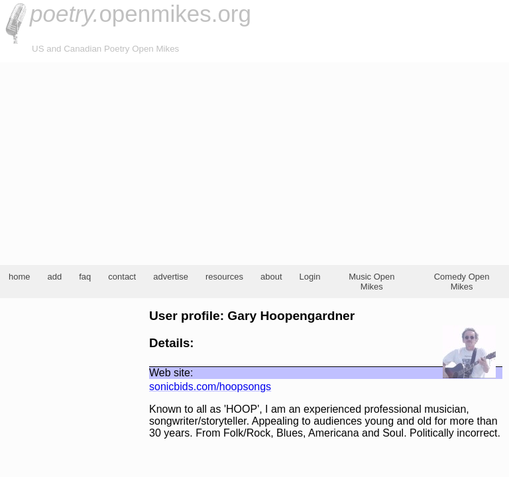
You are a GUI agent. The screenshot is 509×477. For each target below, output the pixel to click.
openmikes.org (140, 13)
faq (85, 277)
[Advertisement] (254, 161)
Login (310, 277)
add (55, 277)
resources (224, 277)
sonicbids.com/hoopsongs (210, 386)
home (19, 277)
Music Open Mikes (371, 282)
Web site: (171, 372)
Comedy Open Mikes (462, 282)
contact (122, 277)
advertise (170, 277)
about (271, 277)
